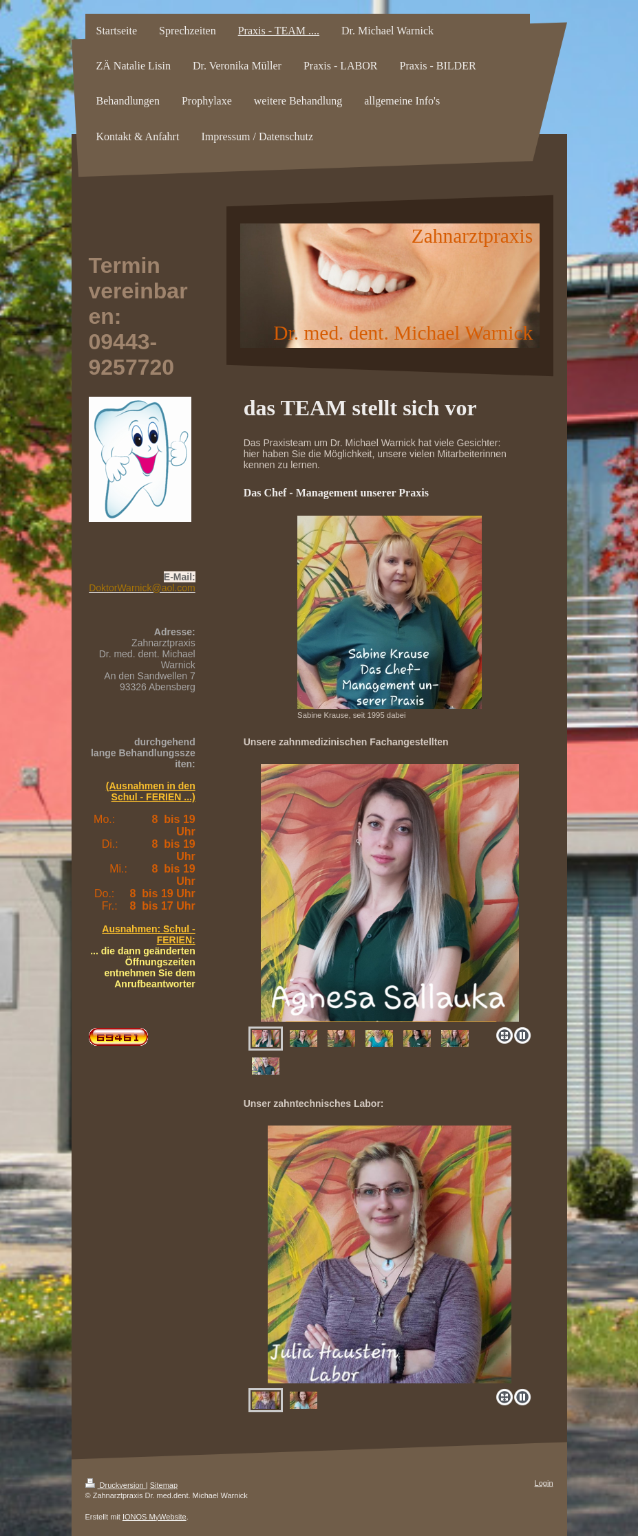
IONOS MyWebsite (155, 1517)
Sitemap (164, 1485)
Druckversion (115, 1485)
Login (544, 1483)
